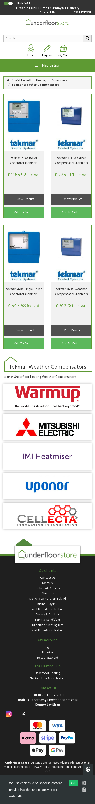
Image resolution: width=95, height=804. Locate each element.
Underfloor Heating (47, 673)
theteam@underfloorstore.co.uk (55, 700)
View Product (25, 199)
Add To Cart (22, 212)
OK (73, 783)
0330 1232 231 (54, 695)
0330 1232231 (82, 13)
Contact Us (47, 13)
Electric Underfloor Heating (47, 678)
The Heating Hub (48, 667)
